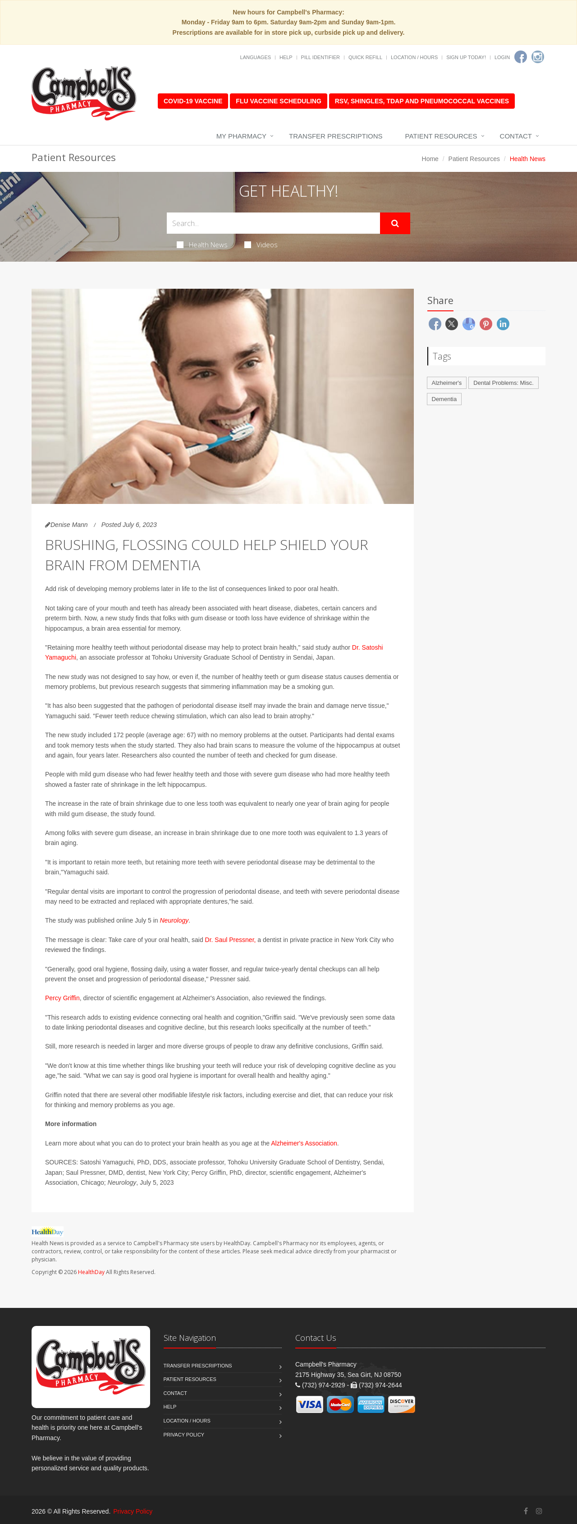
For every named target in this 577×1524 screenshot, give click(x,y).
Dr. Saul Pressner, (230, 939)
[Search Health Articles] (273, 223)
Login (502, 57)
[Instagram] (537, 57)
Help (286, 57)
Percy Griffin (62, 998)
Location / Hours (414, 57)
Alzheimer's (447, 382)
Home (430, 158)
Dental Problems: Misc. (503, 382)
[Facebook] (520, 57)
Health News (202, 244)
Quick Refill (365, 57)
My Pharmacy (241, 136)
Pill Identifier (320, 57)
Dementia (444, 399)
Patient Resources (441, 136)
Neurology (174, 920)
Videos (261, 244)
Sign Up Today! (466, 57)
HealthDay (91, 1272)
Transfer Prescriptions (336, 136)
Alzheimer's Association (304, 1143)
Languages (255, 57)
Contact (516, 136)
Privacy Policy (184, 1434)
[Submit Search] (395, 223)
